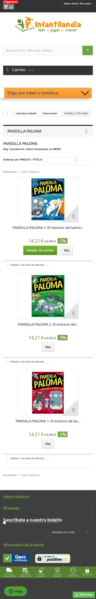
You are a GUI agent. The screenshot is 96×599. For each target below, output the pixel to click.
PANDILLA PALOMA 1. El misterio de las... (48, 421)
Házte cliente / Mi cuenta (77, 3)
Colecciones (50, 113)
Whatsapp (84, 595)
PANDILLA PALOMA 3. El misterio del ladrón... (48, 228)
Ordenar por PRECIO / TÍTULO (22, 159)
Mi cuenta (11, 508)
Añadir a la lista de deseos (26, 264)
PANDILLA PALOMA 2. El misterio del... (48, 324)
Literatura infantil (26, 113)
